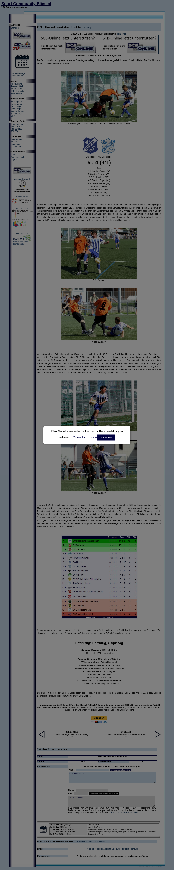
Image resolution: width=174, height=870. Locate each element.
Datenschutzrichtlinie (85, 437)
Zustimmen (106, 437)
